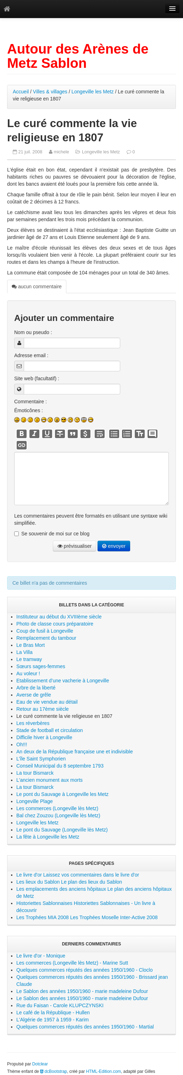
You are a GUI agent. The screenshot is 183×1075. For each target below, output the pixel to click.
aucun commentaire (37, 286)
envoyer (114, 546)
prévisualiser (74, 546)
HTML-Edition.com (103, 1071)
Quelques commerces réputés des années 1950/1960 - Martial (85, 1027)
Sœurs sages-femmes (40, 666)
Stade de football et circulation (49, 730)
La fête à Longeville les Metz (47, 837)
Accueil (21, 91)
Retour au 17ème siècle (42, 709)
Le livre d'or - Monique (40, 956)
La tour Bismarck (35, 773)
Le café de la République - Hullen (53, 1012)
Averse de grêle (33, 695)
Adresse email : (31, 355)
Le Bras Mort (30, 645)
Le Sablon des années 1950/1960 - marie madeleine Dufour (82, 991)
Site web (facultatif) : (36, 378)
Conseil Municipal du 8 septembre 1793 (60, 766)
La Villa (24, 652)
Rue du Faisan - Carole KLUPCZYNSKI (60, 1005)
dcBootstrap (53, 1071)
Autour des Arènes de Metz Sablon (78, 56)
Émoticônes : (28, 410)
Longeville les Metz (93, 91)
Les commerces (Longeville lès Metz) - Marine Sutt (72, 963)
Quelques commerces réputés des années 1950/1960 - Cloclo (84, 970)
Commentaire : (30, 401)
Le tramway (29, 659)
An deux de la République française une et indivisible (74, 751)
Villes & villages (50, 91)
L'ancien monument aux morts (49, 780)
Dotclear (40, 1064)
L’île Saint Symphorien (41, 759)
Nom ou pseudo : (33, 332)
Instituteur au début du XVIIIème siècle (58, 617)
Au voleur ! (28, 673)
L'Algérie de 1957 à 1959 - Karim (52, 1019)
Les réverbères (32, 723)
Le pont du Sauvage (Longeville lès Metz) (62, 830)
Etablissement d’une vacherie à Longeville (62, 680)
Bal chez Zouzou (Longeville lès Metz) (58, 815)
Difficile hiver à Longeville (44, 737)
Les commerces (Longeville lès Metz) (57, 808)
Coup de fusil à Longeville (44, 631)
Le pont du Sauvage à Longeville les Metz (62, 794)
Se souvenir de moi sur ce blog (55, 533)
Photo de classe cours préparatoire (54, 624)
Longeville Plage (34, 801)
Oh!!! (21, 744)
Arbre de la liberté (36, 688)
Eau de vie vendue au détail (47, 702)
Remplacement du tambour (46, 638)
